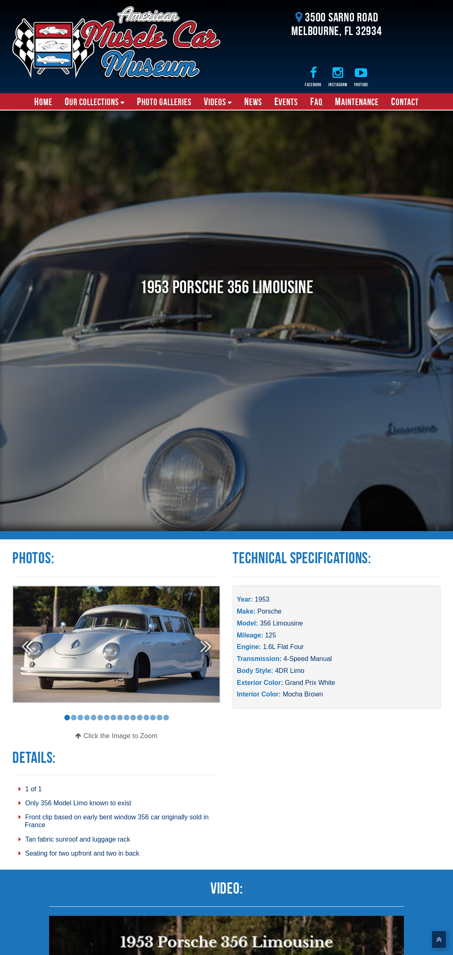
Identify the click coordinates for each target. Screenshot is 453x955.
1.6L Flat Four (283, 646)
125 (270, 635)
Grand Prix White (310, 682)
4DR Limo (289, 670)
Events (286, 101)
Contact (405, 101)
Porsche (269, 611)
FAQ (316, 101)
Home (43, 101)
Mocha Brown (303, 694)
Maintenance (357, 101)
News (253, 101)
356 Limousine (281, 623)
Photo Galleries (164, 101)
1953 (262, 599)
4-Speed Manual (307, 658)
